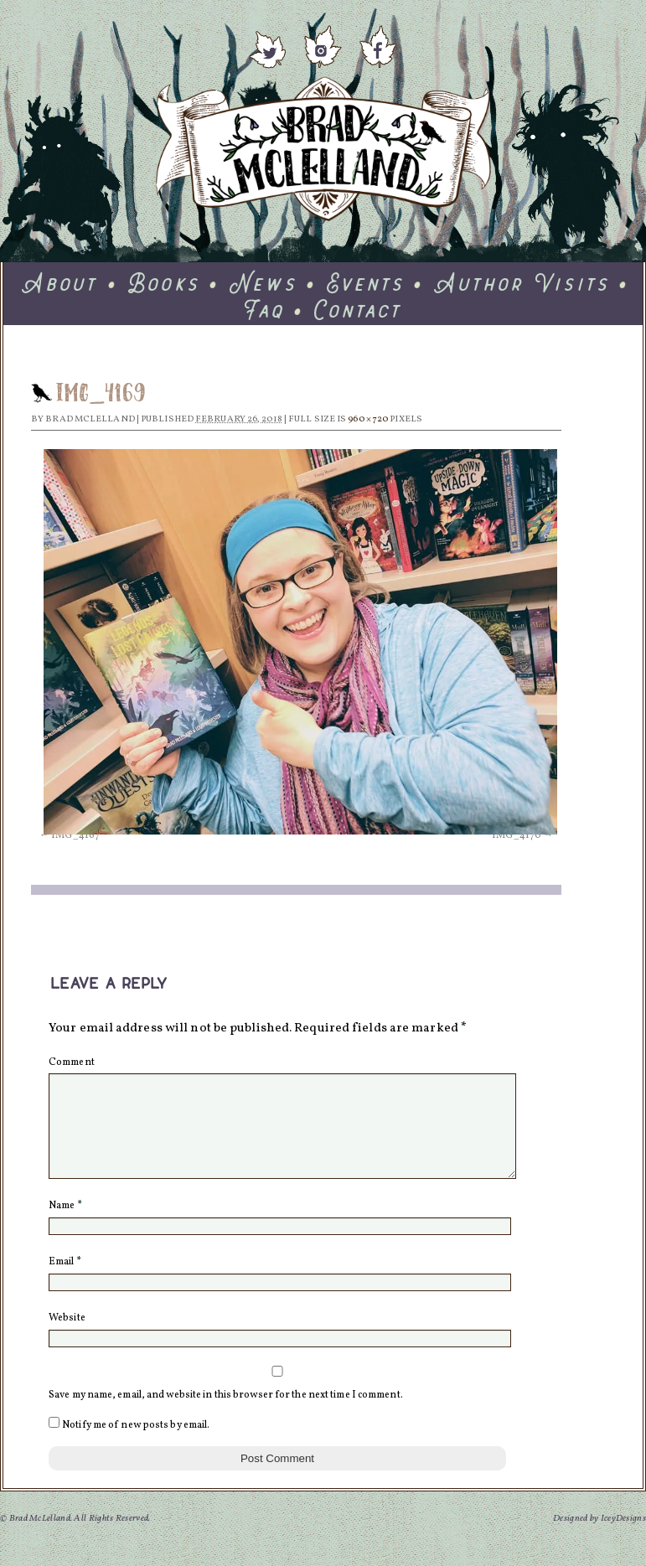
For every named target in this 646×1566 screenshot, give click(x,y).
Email (65, 1282)
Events (366, 282)
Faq (265, 309)
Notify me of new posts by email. (135, 1445)
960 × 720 (368, 419)
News (264, 282)
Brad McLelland (89, 419)
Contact (359, 309)
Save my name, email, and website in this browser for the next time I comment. (226, 1415)
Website (67, 1338)
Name (65, 1226)
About (61, 282)
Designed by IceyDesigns (599, 1538)
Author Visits (522, 282)
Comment (72, 1062)
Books (164, 282)
